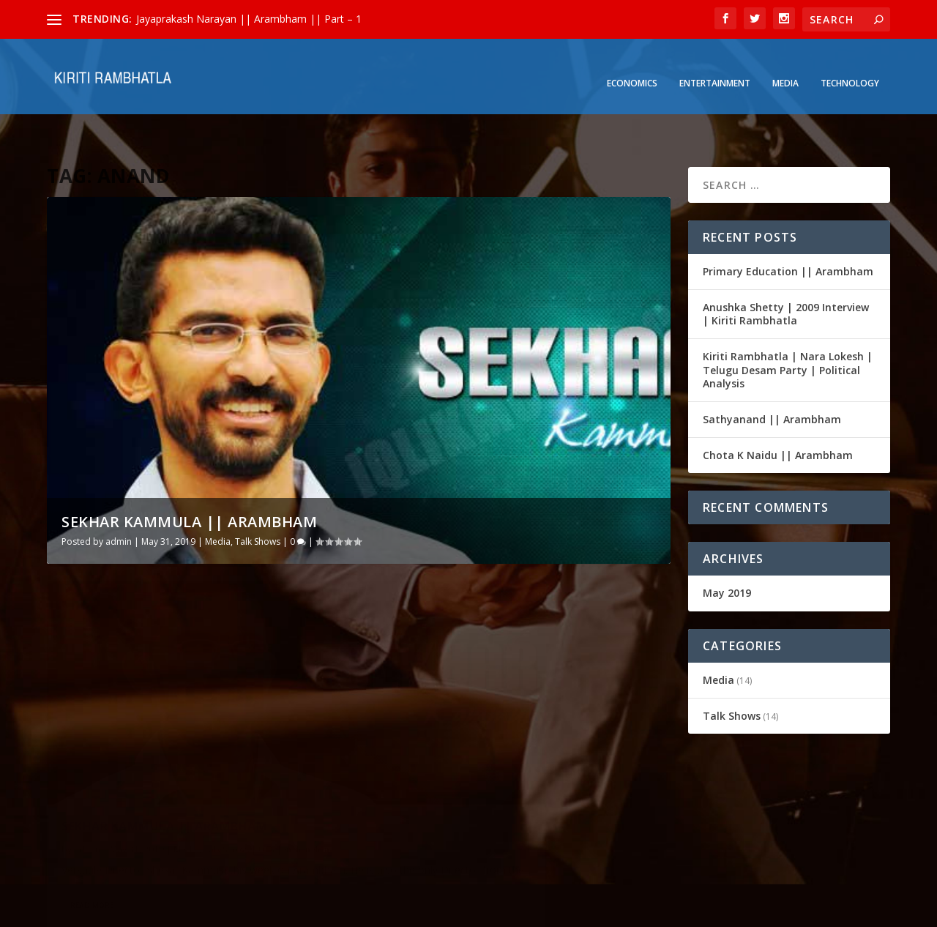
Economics (632, 66)
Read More (91, 813)
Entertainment (714, 66)
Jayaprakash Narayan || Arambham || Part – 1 (249, 19)
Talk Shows (257, 501)
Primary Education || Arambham (788, 231)
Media (785, 66)
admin (118, 501)
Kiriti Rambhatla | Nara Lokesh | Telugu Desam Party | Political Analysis (788, 330)
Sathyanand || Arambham (772, 379)
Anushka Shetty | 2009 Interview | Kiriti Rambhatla (786, 273)
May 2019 (727, 552)
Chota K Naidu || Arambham (778, 415)
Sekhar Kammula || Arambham (189, 481)
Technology (850, 66)
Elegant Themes (147, 910)
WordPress (285, 910)
